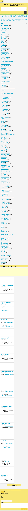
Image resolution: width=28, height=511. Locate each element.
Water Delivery (4, 251)
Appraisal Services (5, 30)
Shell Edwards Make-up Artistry (6, 303)
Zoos (2, 263)
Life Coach (3, 146)
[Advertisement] (14, 272)
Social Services (4, 223)
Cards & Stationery (5, 57)
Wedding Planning (4, 258)
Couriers (3, 80)
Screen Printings (4, 210)
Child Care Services (5, 65)
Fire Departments (4, 109)
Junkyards (3, 137)
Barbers (6, 391)
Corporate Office (4, 78)
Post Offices (3, 183)
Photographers (4, 179)
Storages (3, 227)
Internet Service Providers (6, 130)
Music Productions (4, 163)
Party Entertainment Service (6, 171)
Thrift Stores (3, 239)
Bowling (2, 50)
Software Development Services (7, 224)
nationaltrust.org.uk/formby (6, 412)
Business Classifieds (5, 53)
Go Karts (3, 114)
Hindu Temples (4, 123)
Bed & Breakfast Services (11, 322)
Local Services (4, 147)
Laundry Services (4, 142)
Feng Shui (3, 106)
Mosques (3, 162)
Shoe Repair (3, 216)
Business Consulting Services (7, 54)
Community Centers (5, 70)
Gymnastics (3, 121)
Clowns (2, 69)
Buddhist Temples (4, 52)
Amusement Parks (4, 29)
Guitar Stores (3, 118)
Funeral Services (4, 113)
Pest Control (3, 178)
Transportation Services (5, 244)
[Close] (2, 492)
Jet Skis (2, 131)
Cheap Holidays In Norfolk (7, 371)
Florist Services (4, 111)
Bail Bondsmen (4, 36)
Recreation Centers (5, 199)
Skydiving (3, 220)
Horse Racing (4, 125)
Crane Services (4, 85)
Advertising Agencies (5, 26)
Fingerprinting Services (5, 107)
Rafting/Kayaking (4, 195)
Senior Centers (4, 212)
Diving (2, 90)
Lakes (2, 139)
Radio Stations (4, 194)
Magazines (3, 150)
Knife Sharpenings (4, 138)
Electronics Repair (4, 97)
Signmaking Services (5, 219)
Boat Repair (3, 45)
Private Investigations (5, 189)
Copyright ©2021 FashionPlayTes (14, 490)
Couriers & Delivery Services (6, 81)
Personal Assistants (5, 177)
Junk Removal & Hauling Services (8, 134)
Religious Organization (5, 203)
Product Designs (4, 190)
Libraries (3, 145)
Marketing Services (5, 155)
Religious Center (4, 202)
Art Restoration (4, 34)
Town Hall (3, 242)
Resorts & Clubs (10, 340)
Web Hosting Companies (6, 255)
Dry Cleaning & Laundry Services (7, 93)
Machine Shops (4, 149)
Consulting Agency (5, 74)
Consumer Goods (4, 76)
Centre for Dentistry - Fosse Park (6, 458)
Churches (3, 66)
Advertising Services (5, 28)
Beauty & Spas (13, 391)
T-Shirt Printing (4, 232)
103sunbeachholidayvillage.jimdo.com (8, 291)
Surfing (2, 230)
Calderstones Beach (6, 423)
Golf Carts (3, 115)
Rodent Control (4, 207)
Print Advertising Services (6, 185)
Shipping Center (4, 215)
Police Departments (5, 182)
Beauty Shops (10, 461)
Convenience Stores (5, 77)
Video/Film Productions (5, 248)
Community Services (5, 72)
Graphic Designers (5, 117)
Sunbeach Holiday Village (7, 285)
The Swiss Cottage (5, 319)
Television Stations (5, 236)
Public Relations (4, 193)
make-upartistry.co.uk (5, 310)
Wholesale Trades (4, 260)
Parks (2, 170)
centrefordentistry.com (5, 465)
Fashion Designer (4, 105)
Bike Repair (3, 42)
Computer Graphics (5, 73)
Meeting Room (4, 159)
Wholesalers (3, 262)
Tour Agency (3, 240)
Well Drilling (3, 259)
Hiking (2, 122)
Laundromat (3, 141)
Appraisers (3, 32)
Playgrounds (3, 181)
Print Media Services (5, 186)
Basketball (3, 40)
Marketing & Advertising (5, 153)
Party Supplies (4, 174)
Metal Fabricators (4, 161)
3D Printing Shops (4, 25)
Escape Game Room (5, 101)
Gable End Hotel (5, 354)
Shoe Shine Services (5, 218)
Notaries (3, 167)
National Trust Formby (6, 406)
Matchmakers (4, 157)
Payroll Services (4, 175)
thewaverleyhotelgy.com (6, 344)
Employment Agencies (5, 98)
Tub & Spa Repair (4, 246)
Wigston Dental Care (6, 440)
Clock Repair (3, 68)
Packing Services (4, 169)
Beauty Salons (10, 443)
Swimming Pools (4, 231)
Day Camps (3, 86)
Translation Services (5, 243)
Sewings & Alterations (5, 214)
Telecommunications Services (7, 234)
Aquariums (3, 33)
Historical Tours (10, 408)
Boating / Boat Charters (5, 48)
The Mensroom (4, 388)
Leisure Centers (4, 143)
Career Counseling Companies (7, 58)
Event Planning (4, 102)
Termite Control (4, 238)
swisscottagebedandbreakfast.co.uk (8, 326)
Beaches (3, 23)
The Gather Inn (4, 475)
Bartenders (3, 37)
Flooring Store (4, 110)
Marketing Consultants (5, 154)
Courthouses (3, 84)
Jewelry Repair (4, 133)
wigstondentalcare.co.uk (6, 447)
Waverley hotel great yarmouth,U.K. (6, 337)
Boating (2, 46)
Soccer (2, 222)
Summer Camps (4, 228)
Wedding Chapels (4, 256)
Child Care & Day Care (5, 64)
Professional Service (5, 191)
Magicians (3, 151)
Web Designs (3, 254)
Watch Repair (4, 250)
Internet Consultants (5, 126)
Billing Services (4, 44)
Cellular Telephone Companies (7, 61)
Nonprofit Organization (5, 166)
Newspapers (3, 165)
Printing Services (4, 187)
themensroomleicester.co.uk (7, 395)
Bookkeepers (3, 49)
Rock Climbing (4, 206)
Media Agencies (4, 158)
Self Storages (4, 211)
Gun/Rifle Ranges (4, 119)
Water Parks (3, 252)
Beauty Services (10, 306)
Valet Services (4, 247)
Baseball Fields (4, 38)
